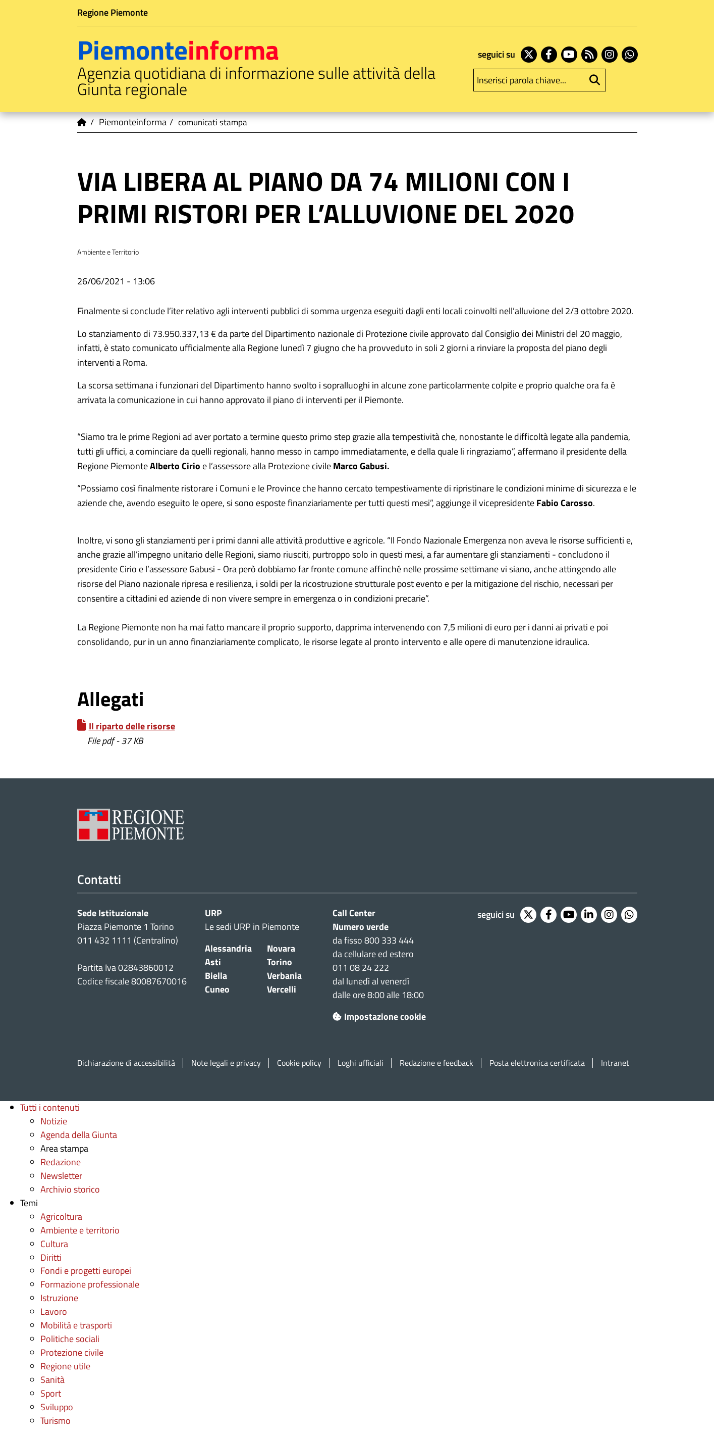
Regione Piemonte (112, 12)
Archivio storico (70, 1189)
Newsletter (61, 1175)
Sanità (52, 1380)
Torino (279, 962)
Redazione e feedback (436, 1063)
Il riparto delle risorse (132, 726)
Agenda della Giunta (78, 1135)
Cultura (54, 1244)
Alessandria (228, 948)
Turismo (55, 1420)
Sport (50, 1393)
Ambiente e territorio (80, 1230)
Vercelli (281, 989)
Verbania (284, 975)
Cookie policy (299, 1063)
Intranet (615, 1063)
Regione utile (65, 1366)
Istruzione (59, 1298)
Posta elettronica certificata (537, 1063)
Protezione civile (71, 1352)
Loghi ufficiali (360, 1063)
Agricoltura (61, 1216)
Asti (213, 962)
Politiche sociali (69, 1339)
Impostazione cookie (379, 1016)
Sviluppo (56, 1407)
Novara (281, 948)
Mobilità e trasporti (76, 1325)
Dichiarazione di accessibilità (126, 1063)
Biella (216, 975)
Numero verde (361, 926)
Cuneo (217, 989)
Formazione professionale (89, 1284)
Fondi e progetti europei (85, 1270)
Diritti (51, 1257)
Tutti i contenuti (50, 1107)
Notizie (53, 1121)
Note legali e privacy (226, 1063)
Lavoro (53, 1311)
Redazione (60, 1162)
